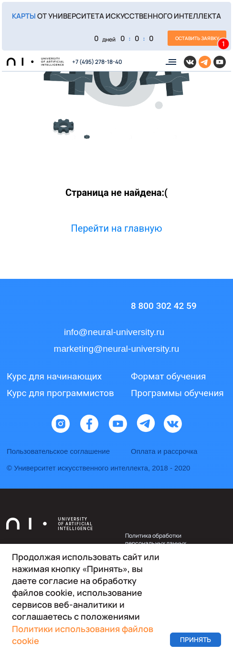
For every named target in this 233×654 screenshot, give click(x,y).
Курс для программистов (60, 393)
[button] (116, 26)
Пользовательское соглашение (58, 451)
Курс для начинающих (54, 376)
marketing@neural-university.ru (117, 349)
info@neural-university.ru (114, 332)
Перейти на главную (116, 228)
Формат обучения (168, 376)
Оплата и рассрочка (164, 451)
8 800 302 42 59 (164, 305)
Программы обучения (177, 393)
